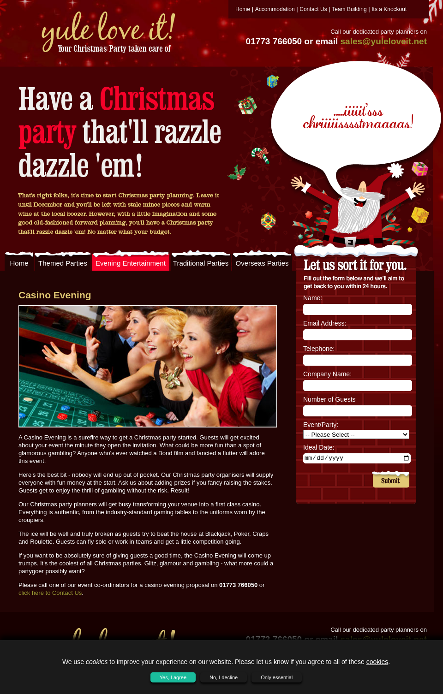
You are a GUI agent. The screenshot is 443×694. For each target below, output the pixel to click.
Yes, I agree (173, 677)
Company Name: (327, 374)
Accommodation (275, 9)
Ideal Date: (319, 447)
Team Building (349, 9)
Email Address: (324, 323)
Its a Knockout (389, 9)
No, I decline (224, 677)
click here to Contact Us (50, 592)
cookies (377, 661)
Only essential (277, 677)
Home (242, 9)
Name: (312, 298)
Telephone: (319, 348)
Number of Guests (329, 399)
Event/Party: (320, 424)
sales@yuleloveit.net (384, 41)
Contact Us (313, 9)
